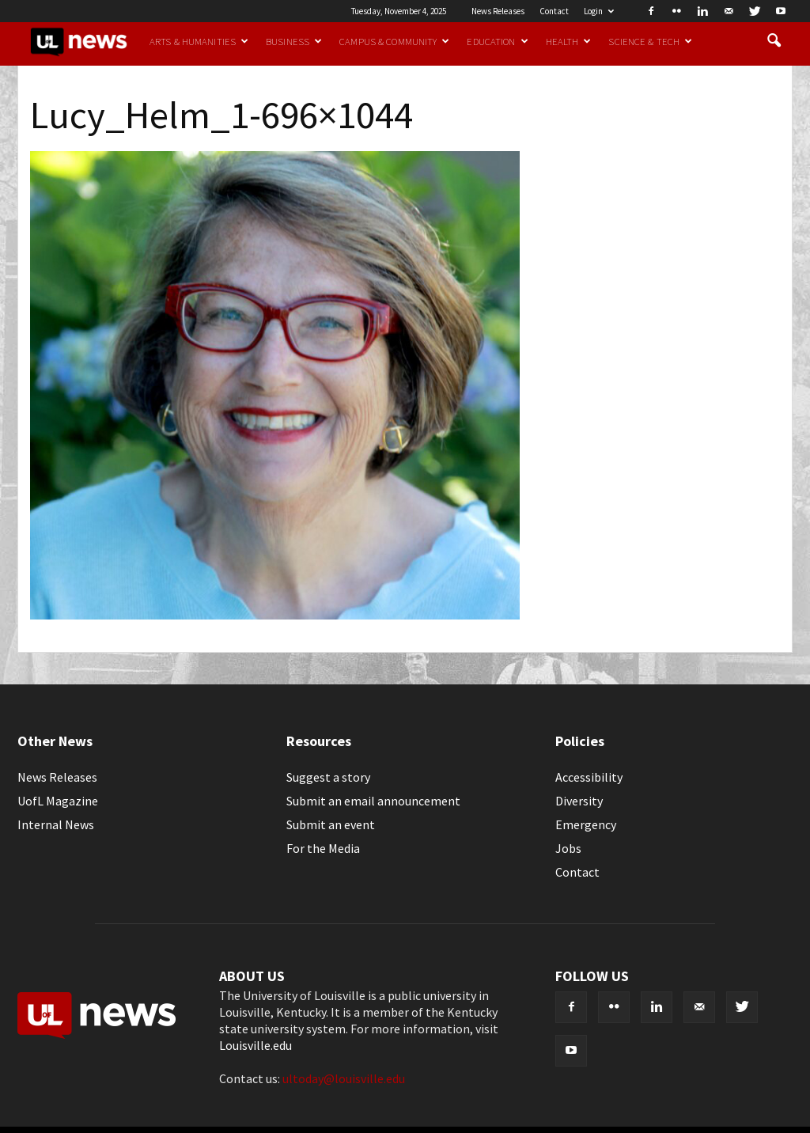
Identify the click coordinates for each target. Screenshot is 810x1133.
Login (599, 11)
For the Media (323, 848)
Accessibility (589, 777)
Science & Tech (650, 41)
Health (569, 41)
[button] (774, 41)
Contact (554, 11)
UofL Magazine (57, 801)
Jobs (568, 848)
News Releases (497, 11)
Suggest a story (328, 777)
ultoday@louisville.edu (343, 1078)
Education (497, 41)
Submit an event (330, 824)
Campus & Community (394, 41)
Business (294, 41)
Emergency (585, 824)
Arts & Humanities (199, 41)
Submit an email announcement (373, 801)
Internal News (55, 824)
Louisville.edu (255, 1045)
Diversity (579, 801)
